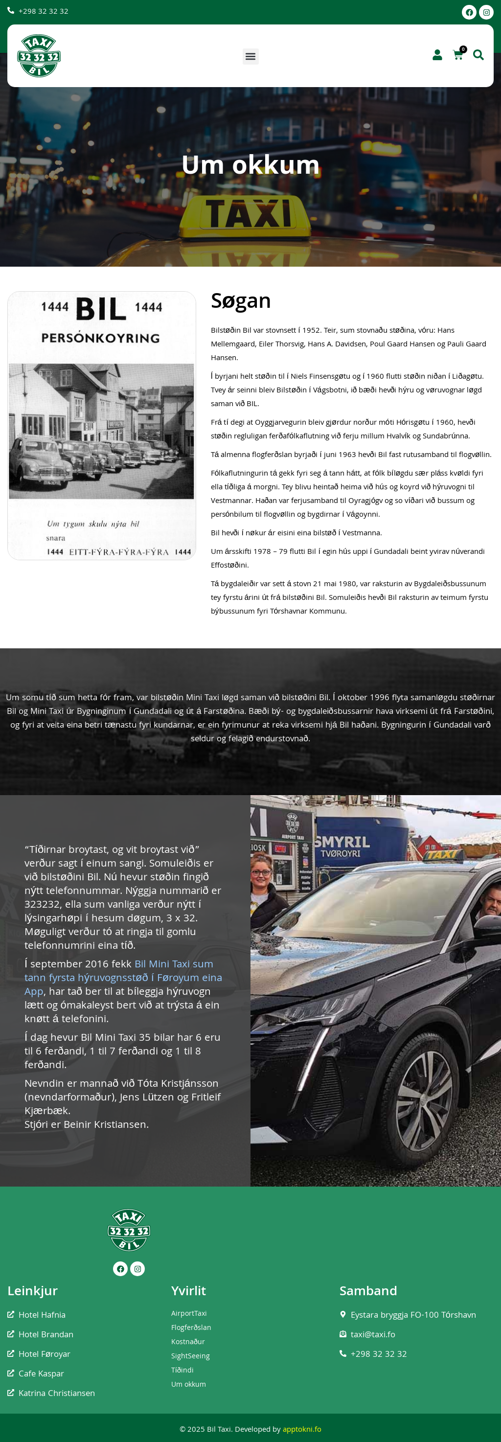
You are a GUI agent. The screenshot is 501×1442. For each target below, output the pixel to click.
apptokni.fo (302, 1430)
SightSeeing (190, 1357)
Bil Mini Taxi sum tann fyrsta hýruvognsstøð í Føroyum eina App (123, 979)
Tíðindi (182, 1371)
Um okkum (188, 1385)
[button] (251, 56)
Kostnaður (188, 1343)
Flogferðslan (191, 1328)
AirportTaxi (189, 1314)
